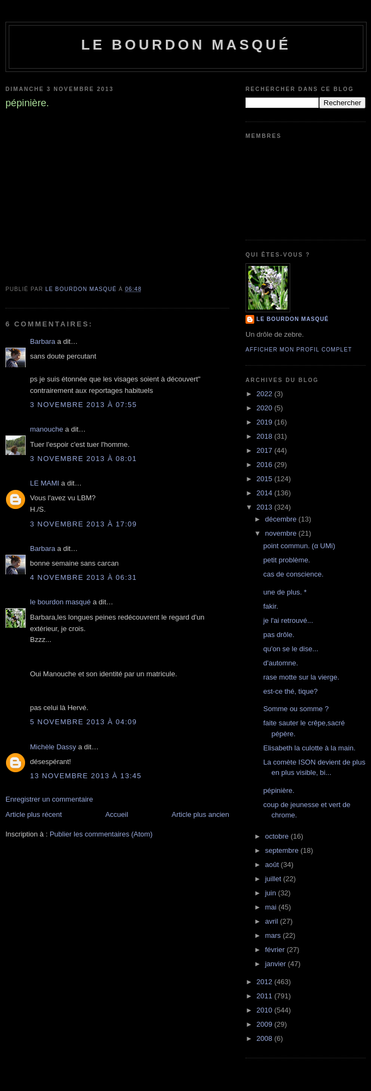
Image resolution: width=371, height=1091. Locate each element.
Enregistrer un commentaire (49, 799)
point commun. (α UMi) (299, 546)
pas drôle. (278, 635)
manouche (46, 429)
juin (271, 893)
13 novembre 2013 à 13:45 (86, 776)
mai (272, 907)
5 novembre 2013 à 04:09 (83, 722)
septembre (283, 850)
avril (272, 921)
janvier (276, 964)
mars (274, 935)
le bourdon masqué (186, 45)
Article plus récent (33, 814)
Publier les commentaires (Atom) (101, 834)
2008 (265, 1038)
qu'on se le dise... (290, 649)
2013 (265, 507)
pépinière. (278, 790)
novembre (281, 533)
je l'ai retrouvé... (288, 620)
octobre (278, 836)
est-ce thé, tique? (290, 691)
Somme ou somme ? (295, 709)
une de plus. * (285, 592)
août (273, 864)
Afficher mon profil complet (299, 350)
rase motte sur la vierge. (301, 677)
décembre (281, 519)
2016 (265, 464)
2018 (265, 436)
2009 (265, 1024)
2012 (265, 982)
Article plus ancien (201, 814)
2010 (265, 1010)
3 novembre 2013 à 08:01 (83, 458)
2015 (265, 479)
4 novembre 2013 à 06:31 (83, 577)
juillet (274, 879)
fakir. (270, 606)
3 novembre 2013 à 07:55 (83, 405)
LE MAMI (44, 483)
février (276, 949)
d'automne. (280, 663)
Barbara (42, 341)
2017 (265, 450)
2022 (265, 394)
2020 (265, 408)
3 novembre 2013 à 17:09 (83, 524)
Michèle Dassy (53, 747)
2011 (265, 996)
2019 (265, 422)
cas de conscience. (293, 574)
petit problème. (286, 560)
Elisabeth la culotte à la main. (309, 748)
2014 (265, 493)
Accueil (116, 814)
